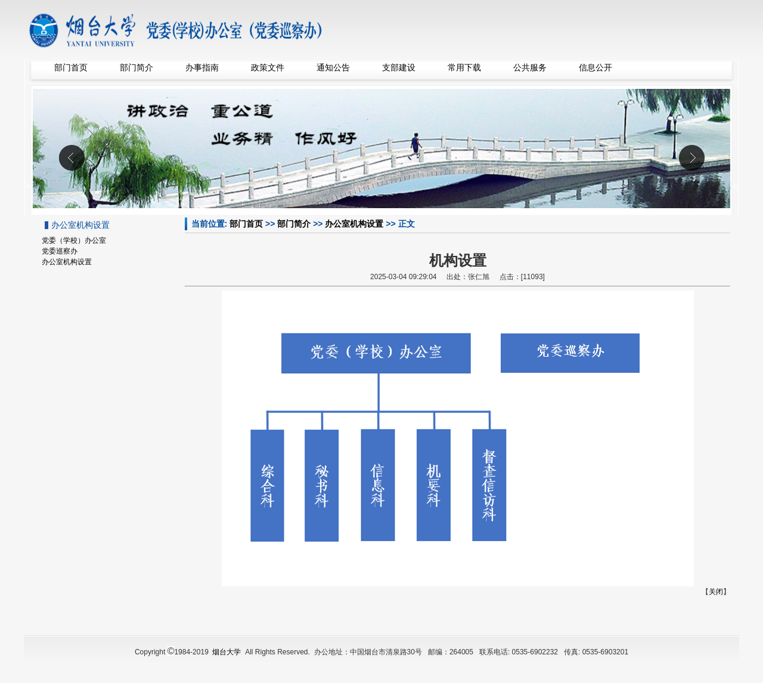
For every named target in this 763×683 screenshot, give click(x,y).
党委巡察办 (59, 251)
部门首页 (71, 67)
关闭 (716, 592)
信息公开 (595, 67)
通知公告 (333, 67)
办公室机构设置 (354, 223)
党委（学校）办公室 (74, 240)
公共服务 (530, 67)
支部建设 (398, 67)
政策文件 (267, 67)
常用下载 (464, 67)
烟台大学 (226, 652)
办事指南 (202, 67)
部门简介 (136, 67)
